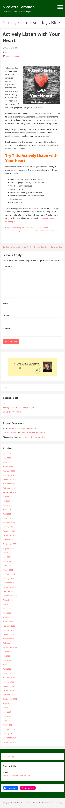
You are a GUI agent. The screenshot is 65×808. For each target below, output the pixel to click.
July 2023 (6, 604)
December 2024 (9, 531)
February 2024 (9, 574)
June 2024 (7, 557)
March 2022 (8, 673)
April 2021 (7, 720)
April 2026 (7, 462)
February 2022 (9, 677)
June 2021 (7, 712)
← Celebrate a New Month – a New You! (16, 247)
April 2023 (7, 617)
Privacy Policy (8, 756)
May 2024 (7, 561)
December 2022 (9, 634)
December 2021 (9, 686)
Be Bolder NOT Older (12, 412)
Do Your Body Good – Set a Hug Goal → (49, 247)
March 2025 (8, 518)
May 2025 (7, 509)
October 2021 (9, 694)
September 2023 (10, 595)
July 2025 (6, 501)
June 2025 (7, 505)
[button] (61, 5)
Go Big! (6, 403)
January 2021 (8, 733)
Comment (8, 266)
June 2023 (7, 608)
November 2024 (9, 535)
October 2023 (9, 591)
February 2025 (9, 522)
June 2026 (7, 453)
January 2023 (8, 630)
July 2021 (6, 707)
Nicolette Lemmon (18, 6)
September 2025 (10, 492)
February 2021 (9, 729)
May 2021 (7, 716)
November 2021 (9, 690)
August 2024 (8, 548)
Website (6, 328)
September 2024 (10, 544)
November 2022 (9, 638)
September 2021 (10, 699)
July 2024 (6, 552)
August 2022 (8, 651)
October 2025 (9, 488)
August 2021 (8, 703)
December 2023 (9, 583)
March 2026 (8, 466)
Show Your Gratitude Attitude (23, 428)
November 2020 (9, 742)
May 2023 (7, 613)
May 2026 (7, 458)
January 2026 (8, 475)
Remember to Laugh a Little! (33, 437)
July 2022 (6, 656)
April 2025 (7, 514)
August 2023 (8, 600)
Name (6, 303)
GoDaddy (58, 803)
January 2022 (8, 682)
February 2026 (9, 471)
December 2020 (9, 738)
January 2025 (8, 527)
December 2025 (9, 479)
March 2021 (8, 725)
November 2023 (9, 587)
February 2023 (9, 626)
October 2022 (9, 643)
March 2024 (8, 570)
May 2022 (7, 664)
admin (7, 52)
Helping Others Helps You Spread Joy (18, 407)
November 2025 (9, 484)
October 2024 (9, 539)
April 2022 (7, 669)
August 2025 (8, 496)
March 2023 (8, 621)
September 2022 (10, 647)
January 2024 (8, 578)
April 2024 (7, 565)
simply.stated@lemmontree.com (16, 775)
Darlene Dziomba (10, 433)
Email (6, 315)
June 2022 (7, 660)
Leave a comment (12, 56)
